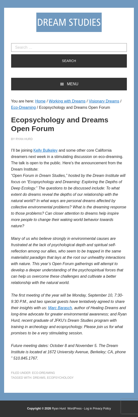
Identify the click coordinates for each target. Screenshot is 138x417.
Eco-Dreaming (43, 373)
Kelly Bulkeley (45, 150)
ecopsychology (60, 377)
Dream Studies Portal (69, 22)
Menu (72, 84)
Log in (88, 408)
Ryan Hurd (59, 408)
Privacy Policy (102, 408)
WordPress (74, 408)
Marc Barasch (60, 308)
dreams (39, 377)
